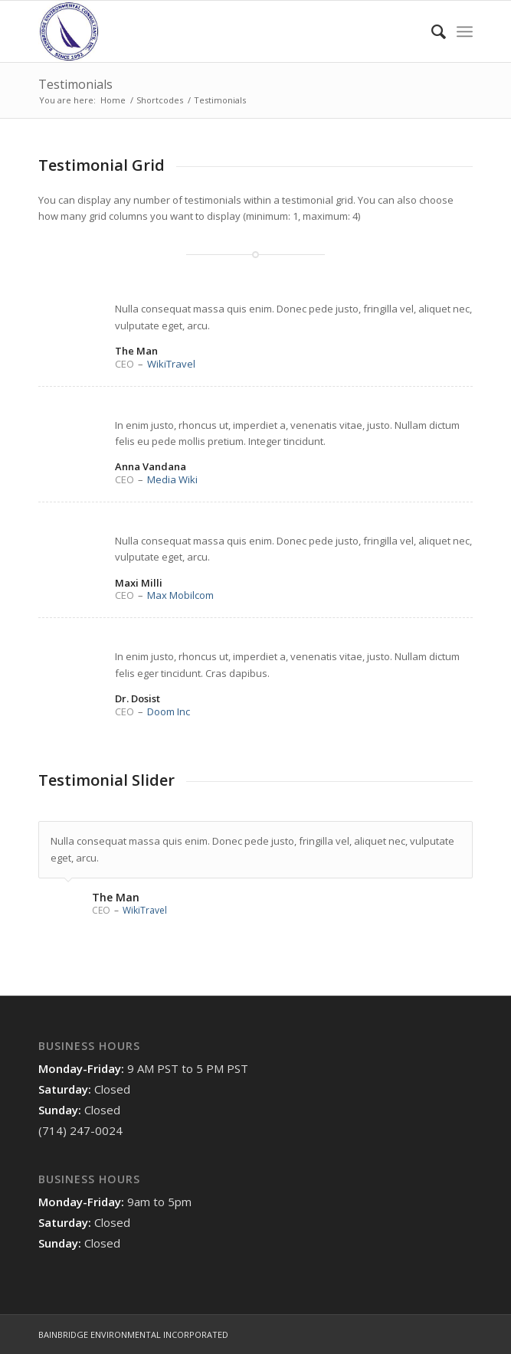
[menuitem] (431, 31)
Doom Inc (168, 711)
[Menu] (465, 31)
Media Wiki (172, 479)
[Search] (431, 31)
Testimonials (75, 84)
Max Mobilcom (180, 595)
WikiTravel (171, 364)
